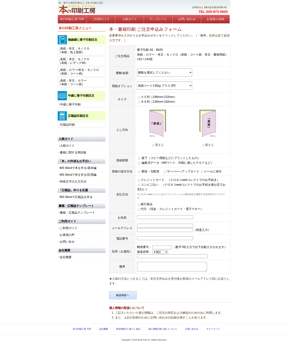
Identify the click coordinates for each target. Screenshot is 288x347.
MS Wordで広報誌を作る (76, 197)
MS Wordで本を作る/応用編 (78, 174)
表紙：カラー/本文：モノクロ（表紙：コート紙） (78, 71)
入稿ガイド (129, 19)
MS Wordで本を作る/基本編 (78, 167)
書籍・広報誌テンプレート (77, 212)
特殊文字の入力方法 (73, 181)
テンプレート (158, 19)
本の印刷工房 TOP (72, 19)
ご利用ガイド (101, 19)
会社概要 (66, 257)
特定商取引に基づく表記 (128, 330)
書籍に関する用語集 (73, 152)
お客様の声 (67, 234)
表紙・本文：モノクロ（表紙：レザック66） (73, 61)
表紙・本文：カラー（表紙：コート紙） (72, 82)
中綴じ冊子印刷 (70, 104)
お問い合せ (67, 241)
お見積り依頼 (215, 19)
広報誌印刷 (67, 124)
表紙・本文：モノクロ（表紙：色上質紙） (73, 50)
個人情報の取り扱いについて (162, 330)
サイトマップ (213, 330)
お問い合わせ (187, 19)
